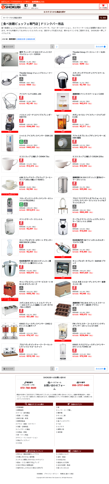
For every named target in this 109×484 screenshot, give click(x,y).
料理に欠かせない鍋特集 (25, 457)
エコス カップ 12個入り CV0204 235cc (87, 156)
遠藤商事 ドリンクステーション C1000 (88, 93)
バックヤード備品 (23, 429)
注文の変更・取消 (64, 465)
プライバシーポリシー (51, 474)
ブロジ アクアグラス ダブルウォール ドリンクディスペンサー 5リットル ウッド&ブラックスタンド (89, 200)
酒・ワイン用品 (22, 435)
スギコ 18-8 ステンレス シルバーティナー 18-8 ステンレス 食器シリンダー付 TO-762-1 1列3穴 (36, 304)
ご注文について (63, 454)
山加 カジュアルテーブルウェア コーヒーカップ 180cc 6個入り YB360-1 (35, 178)
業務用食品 (21, 421)
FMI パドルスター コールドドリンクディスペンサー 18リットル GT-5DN (88, 324)
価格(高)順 (31, 39)
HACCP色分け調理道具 (25, 465)
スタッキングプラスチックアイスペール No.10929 (88, 74)
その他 (19, 443)
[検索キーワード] (50, 18)
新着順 (13, 39)
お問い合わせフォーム (54, 387)
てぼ (59, 424)
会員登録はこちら (38, 1)
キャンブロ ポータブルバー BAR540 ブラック (88, 262)
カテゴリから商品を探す (54, 11)
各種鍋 (60, 418)
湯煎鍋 (60, 432)
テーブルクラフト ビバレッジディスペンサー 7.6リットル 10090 (88, 220)
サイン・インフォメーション (27, 437)
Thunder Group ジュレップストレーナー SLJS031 (35, 74)
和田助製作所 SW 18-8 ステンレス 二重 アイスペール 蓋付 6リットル (35, 262)
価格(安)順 (21, 39)
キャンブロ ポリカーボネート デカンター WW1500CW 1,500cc (36, 241)
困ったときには (63, 468)
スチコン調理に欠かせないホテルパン (30, 459)
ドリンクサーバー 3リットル (30, 219)
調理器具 (20, 410)
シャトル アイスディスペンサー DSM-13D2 (36, 136)
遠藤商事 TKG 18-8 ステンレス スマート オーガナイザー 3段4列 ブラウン (88, 303)
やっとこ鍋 (62, 415)
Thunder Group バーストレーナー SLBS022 (88, 53)
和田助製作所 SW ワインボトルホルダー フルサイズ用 (88, 241)
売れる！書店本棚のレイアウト (28, 454)
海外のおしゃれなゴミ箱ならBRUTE (30, 468)
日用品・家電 (22, 432)
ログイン (4, 1)
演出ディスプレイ (23, 440)
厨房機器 (20, 407)
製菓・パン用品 (22, 415)
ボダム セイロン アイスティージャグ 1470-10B (88, 115)
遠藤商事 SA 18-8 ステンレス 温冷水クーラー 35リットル (88, 178)
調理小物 (61, 429)
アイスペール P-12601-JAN (30, 93)
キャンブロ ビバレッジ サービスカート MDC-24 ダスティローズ (36, 282)
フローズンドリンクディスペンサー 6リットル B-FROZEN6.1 (36, 199)
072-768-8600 (28, 388)
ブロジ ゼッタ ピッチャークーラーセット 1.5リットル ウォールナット (36, 345)
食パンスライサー (64, 421)
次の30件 (101, 46)
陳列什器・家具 (22, 418)
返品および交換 (63, 462)
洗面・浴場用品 (22, 426)
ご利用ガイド (74, 451)
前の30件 (8, 46)
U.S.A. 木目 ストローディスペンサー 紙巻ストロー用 (88, 282)
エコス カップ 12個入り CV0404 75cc (34, 156)
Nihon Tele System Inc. (55, 477)
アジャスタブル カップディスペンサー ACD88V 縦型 (89, 136)
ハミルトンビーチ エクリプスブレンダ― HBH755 (35, 115)
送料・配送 (62, 457)
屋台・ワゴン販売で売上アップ (28, 462)
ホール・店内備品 (23, 413)
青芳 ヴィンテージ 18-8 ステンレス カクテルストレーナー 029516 (35, 53)
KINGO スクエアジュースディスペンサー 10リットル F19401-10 (88, 345)
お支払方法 (62, 459)
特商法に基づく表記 (66, 474)
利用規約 (40, 474)
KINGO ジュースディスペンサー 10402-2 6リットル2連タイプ (35, 324)
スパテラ (61, 426)
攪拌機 (60, 413)
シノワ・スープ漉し (65, 410)
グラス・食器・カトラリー (26, 424)
